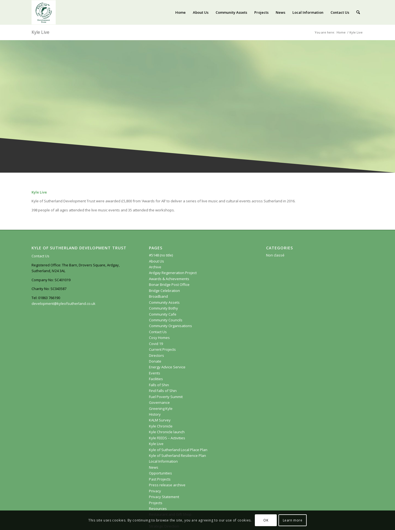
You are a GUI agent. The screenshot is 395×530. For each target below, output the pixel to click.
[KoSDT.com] (44, 12)
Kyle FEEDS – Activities (167, 437)
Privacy (155, 490)
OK (265, 520)
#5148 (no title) (161, 255)
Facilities (156, 378)
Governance (159, 402)
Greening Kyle (161, 408)
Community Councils (165, 320)
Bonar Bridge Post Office (169, 284)
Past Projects (160, 479)
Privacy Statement (164, 496)
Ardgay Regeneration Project (173, 272)
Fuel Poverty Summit (166, 396)
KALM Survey (160, 420)
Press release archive (167, 484)
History (155, 414)
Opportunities (160, 473)
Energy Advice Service (167, 367)
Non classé (275, 255)
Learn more (293, 520)
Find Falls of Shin (163, 390)
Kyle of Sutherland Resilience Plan (177, 455)
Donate (155, 361)
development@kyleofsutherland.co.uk (63, 303)
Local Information (163, 461)
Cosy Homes (159, 337)
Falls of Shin (159, 384)
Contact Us (40, 255)
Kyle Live (40, 32)
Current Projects (162, 349)
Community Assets (164, 302)
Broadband (158, 296)
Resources (158, 508)
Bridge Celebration (164, 290)
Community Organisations (170, 325)
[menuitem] (180, 12)
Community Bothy (163, 308)
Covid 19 (156, 343)
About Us (156, 261)
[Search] (358, 12)
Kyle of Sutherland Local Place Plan (178, 449)
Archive (155, 266)
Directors (156, 355)
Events (154, 373)
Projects (155, 502)
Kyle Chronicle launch (167, 431)
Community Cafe (162, 314)
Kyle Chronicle (161, 426)
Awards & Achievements (169, 278)
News (153, 467)
